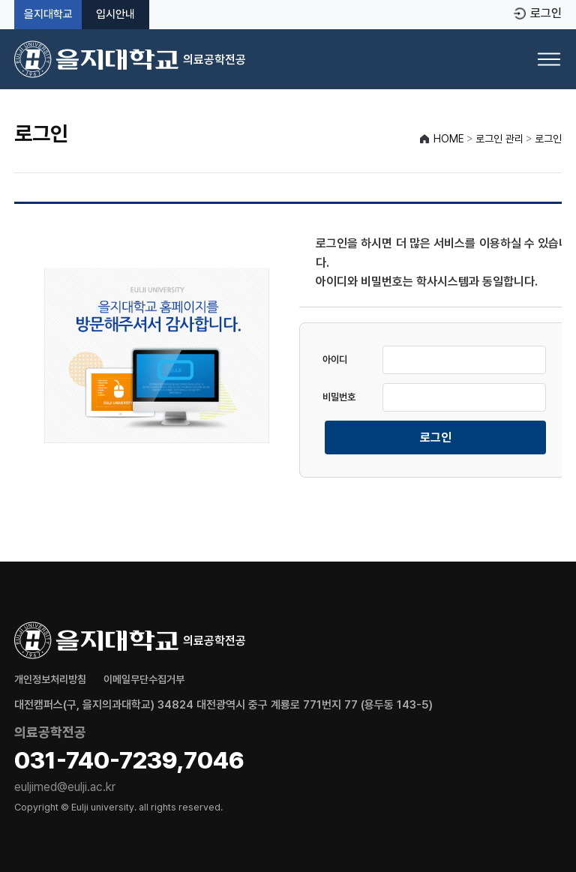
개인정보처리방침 (50, 679)
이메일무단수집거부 (144, 679)
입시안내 (115, 14)
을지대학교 (48, 14)
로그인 (546, 13)
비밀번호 (339, 397)
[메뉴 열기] (549, 59)
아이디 (334, 359)
